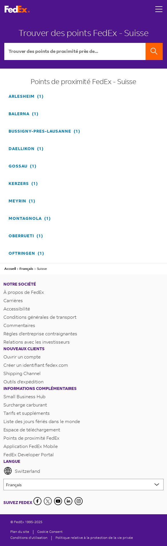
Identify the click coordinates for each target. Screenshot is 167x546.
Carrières (13, 300)
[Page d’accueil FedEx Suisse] (17, 9)
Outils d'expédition (23, 381)
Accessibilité (16, 309)
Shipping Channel (22, 373)
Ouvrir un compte (22, 357)
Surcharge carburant (25, 405)
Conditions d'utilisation (28, 537)
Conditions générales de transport (39, 317)
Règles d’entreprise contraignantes (40, 333)
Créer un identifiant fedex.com (35, 365)
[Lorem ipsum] (83, 484)
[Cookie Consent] (50, 531)
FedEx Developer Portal (28, 454)
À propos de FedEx (23, 292)
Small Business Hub (24, 396)
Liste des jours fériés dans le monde (41, 421)
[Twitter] (48, 501)
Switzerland (21, 470)
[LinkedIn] (68, 501)
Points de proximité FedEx (31, 438)
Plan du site (19, 531)
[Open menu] (159, 9)
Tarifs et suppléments (26, 413)
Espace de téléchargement (31, 430)
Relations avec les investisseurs (36, 342)
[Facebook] (37, 501)
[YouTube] (58, 501)
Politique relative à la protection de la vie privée (94, 537)
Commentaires (19, 325)
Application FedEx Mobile (30, 446)
